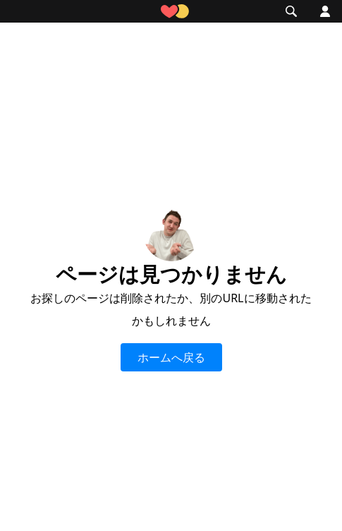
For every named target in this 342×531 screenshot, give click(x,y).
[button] (19, 11)
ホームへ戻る (171, 357)
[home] (171, 11)
